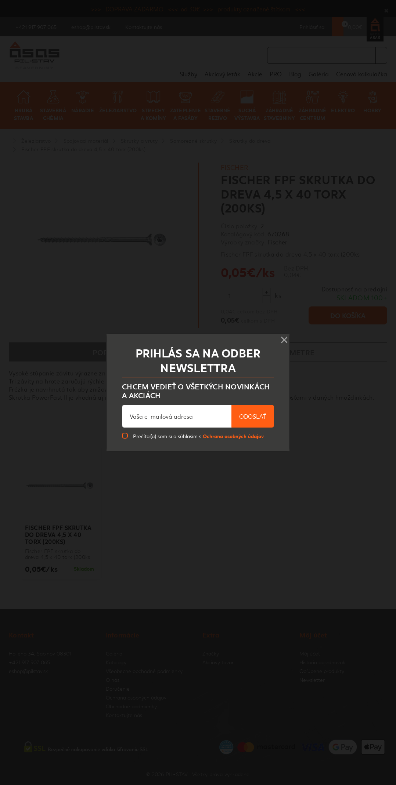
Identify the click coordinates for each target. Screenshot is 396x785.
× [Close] (284, 337)
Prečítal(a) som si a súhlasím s (198, 436)
